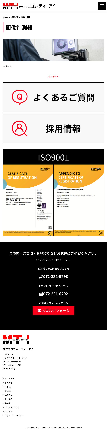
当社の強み (9, 378)
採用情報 (9, 411)
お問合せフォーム (54, 310)
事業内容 (9, 382)
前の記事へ (53, 76)
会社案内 (9, 399)
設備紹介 (9, 391)
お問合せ (9, 403)
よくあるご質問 (11, 407)
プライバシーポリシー (14, 415)
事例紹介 (9, 386)
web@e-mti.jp (9, 368)
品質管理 (9, 395)
